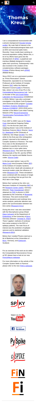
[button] (2, 2)
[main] (18, 20)
